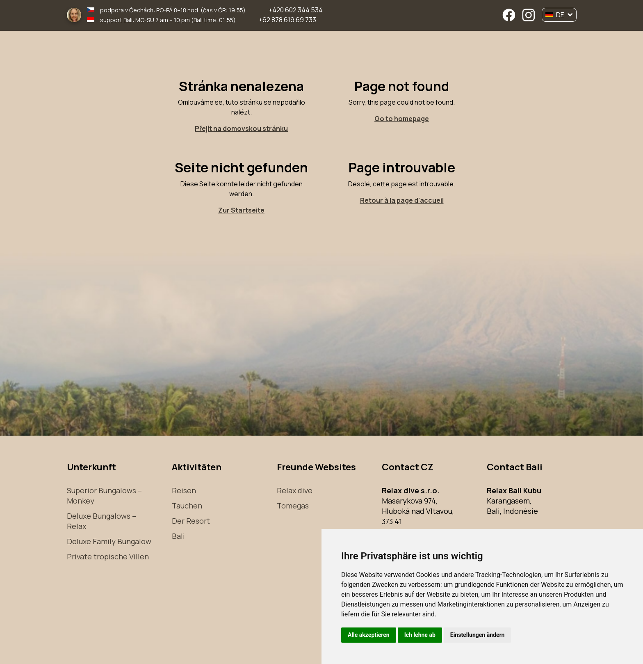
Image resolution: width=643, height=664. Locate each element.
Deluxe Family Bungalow (109, 541)
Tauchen (187, 506)
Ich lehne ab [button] (420, 635)
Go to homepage (401, 118)
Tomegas (293, 506)
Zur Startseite (241, 210)
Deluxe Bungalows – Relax (101, 521)
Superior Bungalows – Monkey (104, 495)
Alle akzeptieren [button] (369, 635)
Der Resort (191, 521)
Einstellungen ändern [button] (477, 635)
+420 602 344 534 (296, 9)
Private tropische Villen (108, 556)
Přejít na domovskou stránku (241, 128)
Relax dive (294, 490)
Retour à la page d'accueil (402, 200)
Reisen (184, 490)
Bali (178, 536)
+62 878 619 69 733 (287, 19)
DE (559, 14)
